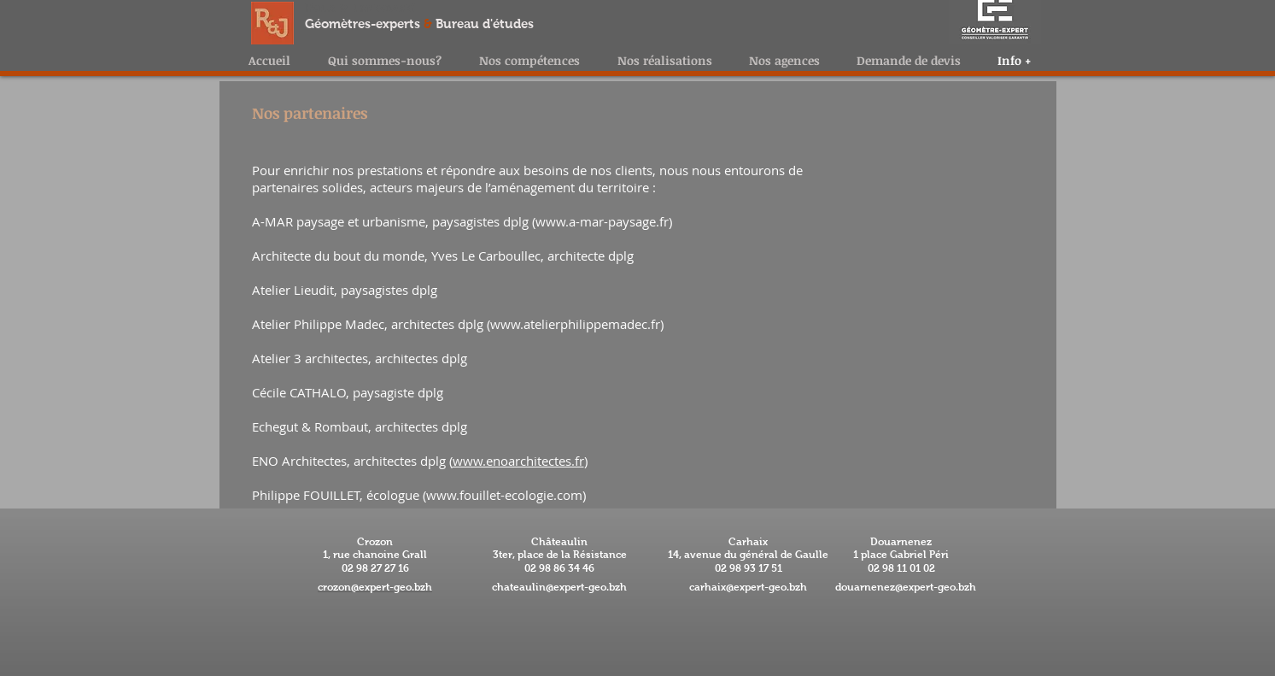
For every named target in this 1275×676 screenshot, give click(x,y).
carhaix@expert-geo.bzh (748, 587)
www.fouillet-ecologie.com (504, 494)
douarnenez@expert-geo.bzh (905, 587)
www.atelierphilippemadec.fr (575, 323)
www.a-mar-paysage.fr (602, 221)
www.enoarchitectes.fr (518, 460)
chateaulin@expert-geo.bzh (559, 587)
